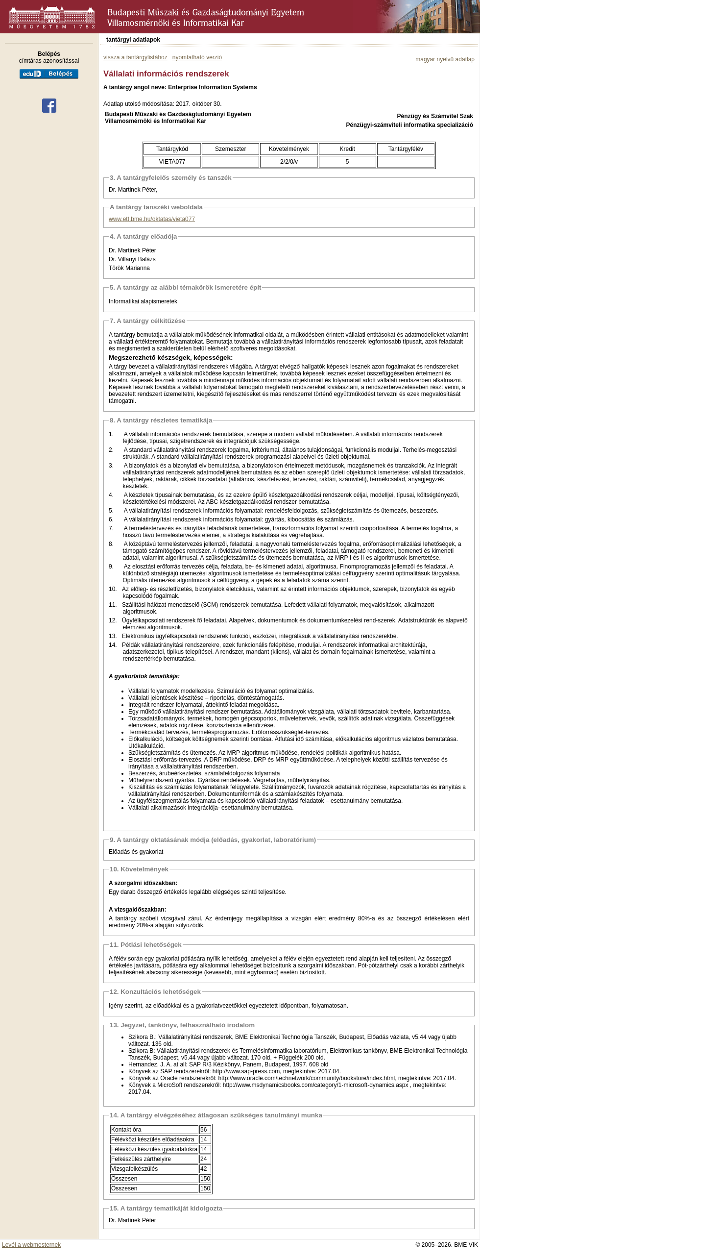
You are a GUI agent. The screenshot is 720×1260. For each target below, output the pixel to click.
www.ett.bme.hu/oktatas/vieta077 (152, 219)
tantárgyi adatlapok (133, 39)
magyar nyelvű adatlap (445, 59)
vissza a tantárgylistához (135, 57)
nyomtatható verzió (197, 57)
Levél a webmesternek (31, 1244)
